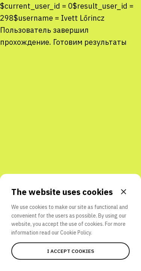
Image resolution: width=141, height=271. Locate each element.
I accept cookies (70, 251)
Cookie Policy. (76, 232)
